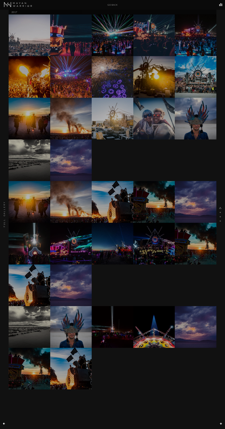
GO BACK (112, 5)
